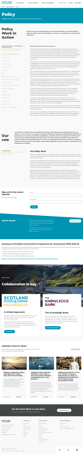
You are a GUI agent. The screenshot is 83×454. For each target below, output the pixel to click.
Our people (25, 432)
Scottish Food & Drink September (67, 428)
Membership (62, 423)
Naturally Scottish (27, 428)
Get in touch (62, 2)
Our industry (26, 423)
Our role (25, 425)
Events (61, 425)
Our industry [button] (21, 2)
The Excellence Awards (65, 426)
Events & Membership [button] (48, 2)
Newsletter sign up (64, 410)
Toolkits (40, 436)
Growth (40, 425)
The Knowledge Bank (53, 327)
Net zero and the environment (45, 432)
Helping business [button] (33, 2)
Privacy (3, 450)
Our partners (9, 331)
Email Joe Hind (75, 221)
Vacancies (25, 434)
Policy (18, 6)
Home (4, 6)
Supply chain (41, 426)
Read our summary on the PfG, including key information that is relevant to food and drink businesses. (30, 258)
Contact (25, 436)
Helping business (10, 6)
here (15, 197)
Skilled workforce (42, 430)
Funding (40, 434)
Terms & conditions (16, 450)
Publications (41, 437)
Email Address (33, 199)
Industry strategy (27, 426)
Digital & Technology (43, 428)
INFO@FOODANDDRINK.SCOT (8, 434)
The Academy (42, 441)
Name (31, 192)
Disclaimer (8, 450)
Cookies (23, 450)
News (24, 430)
